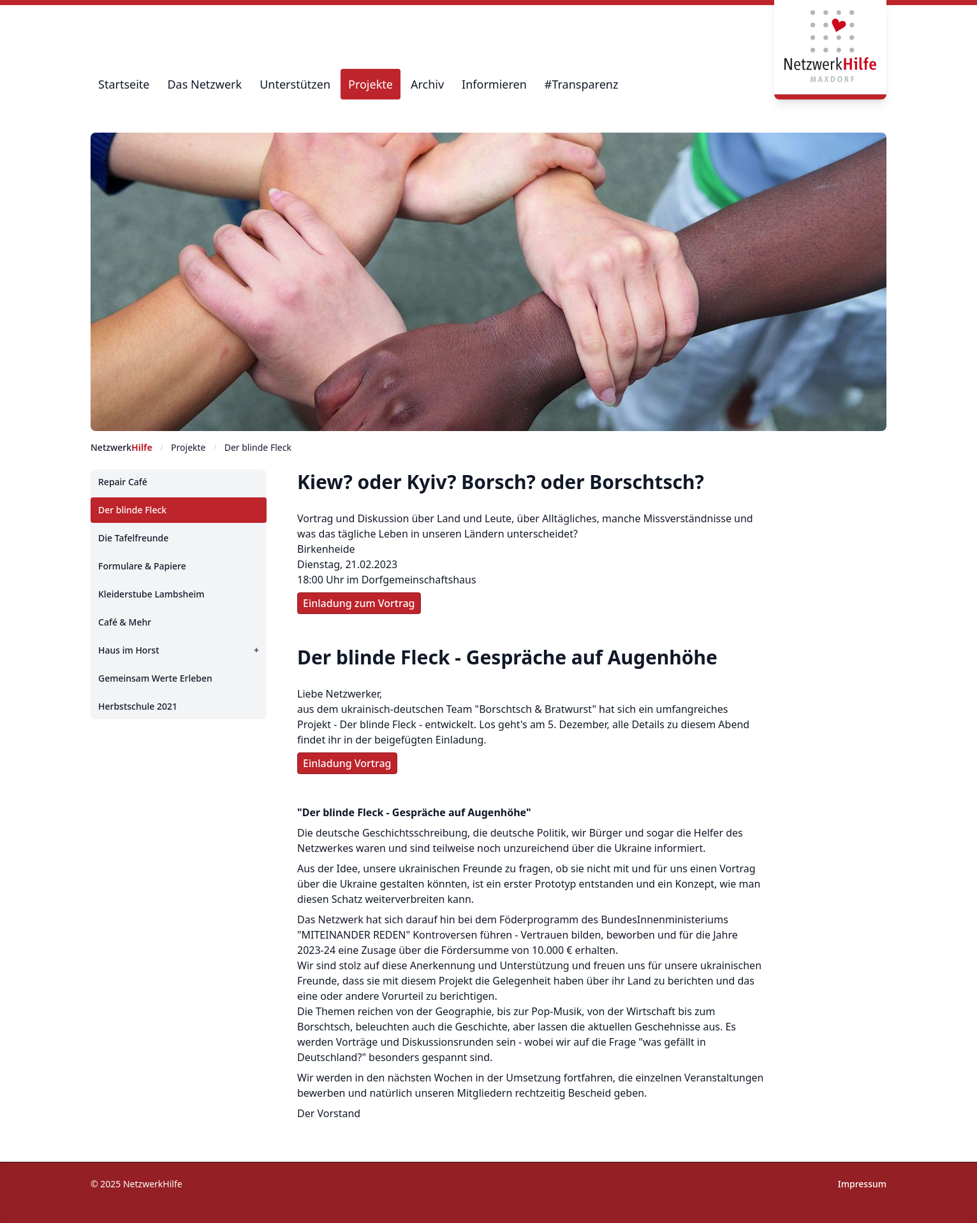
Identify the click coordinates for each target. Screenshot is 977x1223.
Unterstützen (295, 84)
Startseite (123, 84)
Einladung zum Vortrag (359, 603)
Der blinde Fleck (257, 447)
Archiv (427, 84)
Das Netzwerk (204, 84)
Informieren (494, 84)
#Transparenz (582, 84)
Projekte (370, 84)
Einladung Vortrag (347, 763)
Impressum (862, 1184)
